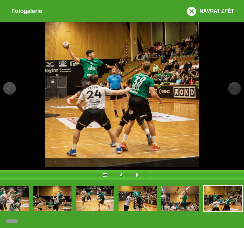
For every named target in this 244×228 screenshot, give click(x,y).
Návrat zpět (217, 11)
